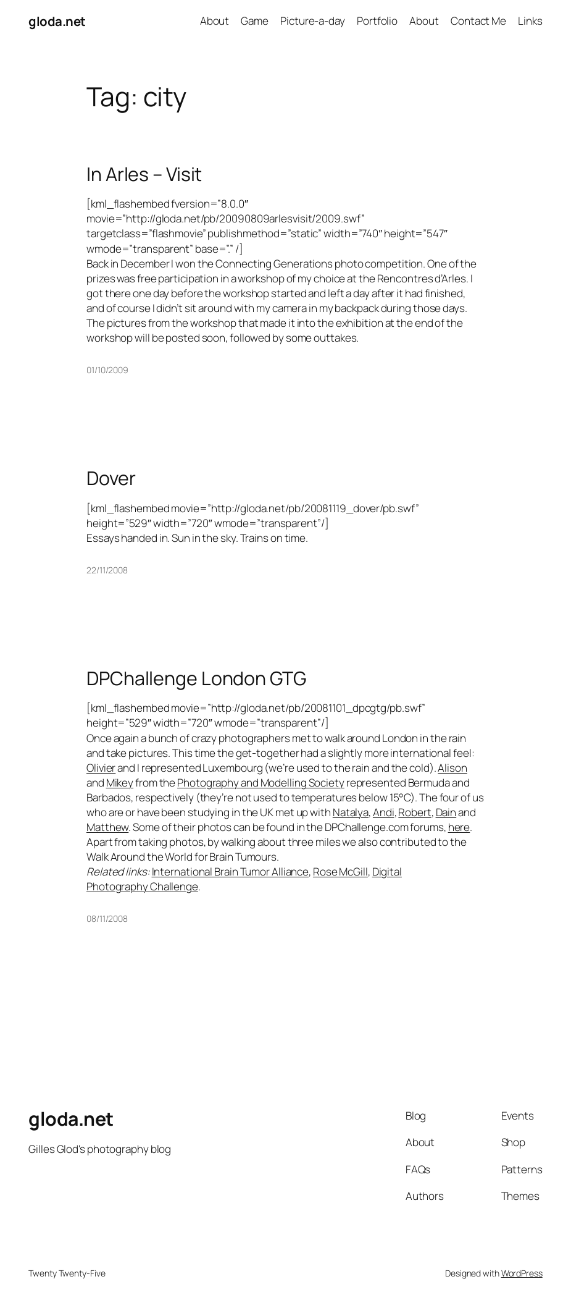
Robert (414, 812)
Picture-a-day (312, 21)
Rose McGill (340, 871)
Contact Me (478, 21)
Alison (452, 768)
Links (530, 21)
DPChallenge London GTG (196, 678)
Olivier (100, 768)
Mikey (120, 782)
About (215, 21)
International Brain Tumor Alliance (230, 871)
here (459, 827)
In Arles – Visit (144, 174)
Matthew (107, 827)
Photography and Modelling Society (260, 782)
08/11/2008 (107, 918)
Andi (383, 812)
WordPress (522, 1273)
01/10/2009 (107, 370)
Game (255, 21)
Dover (111, 478)
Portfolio (377, 21)
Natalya (351, 812)
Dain (446, 812)
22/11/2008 (107, 570)
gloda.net (57, 21)
